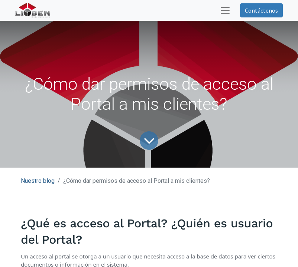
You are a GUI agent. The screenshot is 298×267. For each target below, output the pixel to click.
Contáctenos (261, 10)
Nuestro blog (38, 180)
